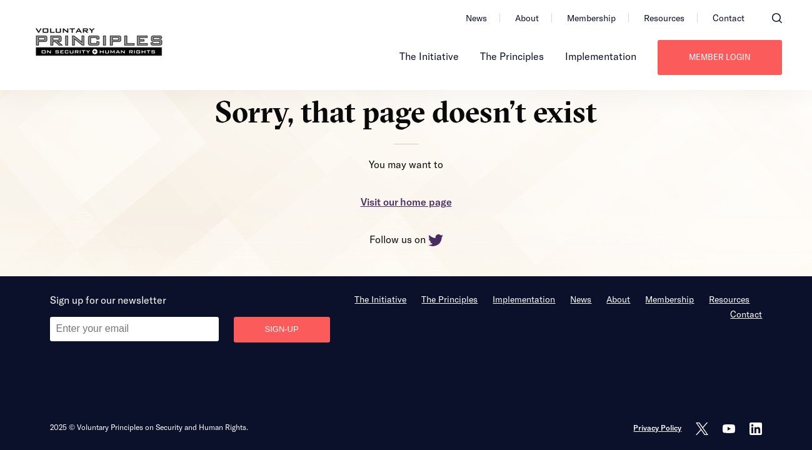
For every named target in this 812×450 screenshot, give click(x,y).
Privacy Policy (657, 427)
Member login (720, 57)
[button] (777, 18)
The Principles (512, 56)
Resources (664, 17)
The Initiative (429, 56)
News (476, 17)
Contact (728, 17)
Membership (591, 17)
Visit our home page (406, 202)
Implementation (600, 56)
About (527, 17)
